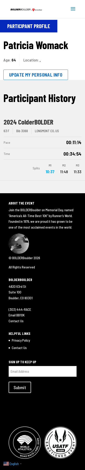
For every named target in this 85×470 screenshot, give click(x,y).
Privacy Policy (21, 340)
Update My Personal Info (35, 74)
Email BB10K (17, 315)
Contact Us (16, 321)
